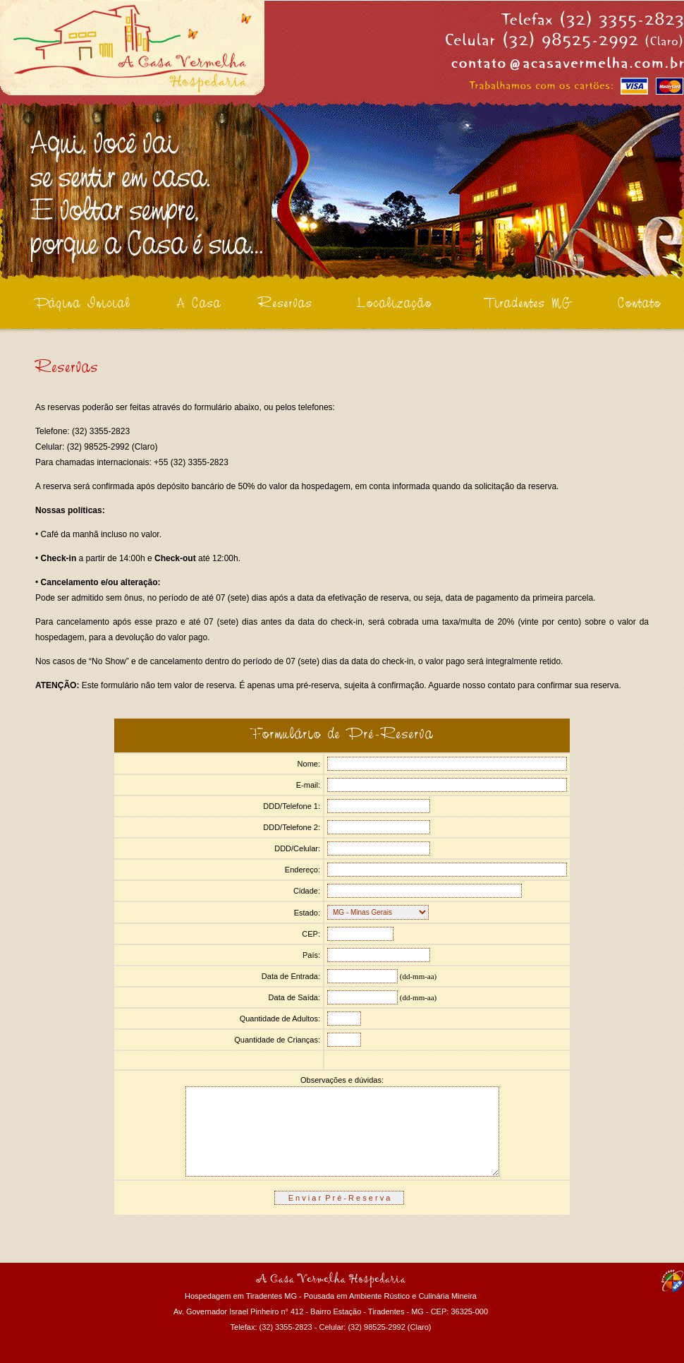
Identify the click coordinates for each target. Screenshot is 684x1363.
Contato (639, 304)
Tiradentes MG (528, 304)
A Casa (199, 304)
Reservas (285, 304)
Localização (394, 304)
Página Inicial (82, 304)
